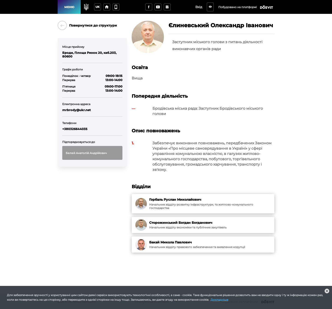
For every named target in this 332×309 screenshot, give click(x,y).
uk (97, 7)
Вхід (200, 7)
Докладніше (219, 299)
